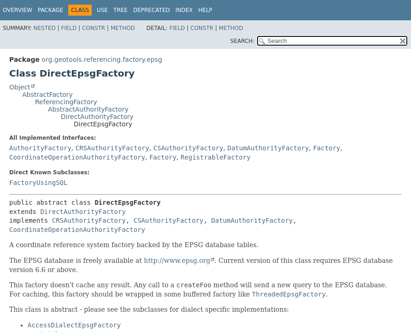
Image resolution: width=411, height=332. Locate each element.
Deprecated (151, 10)
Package (50, 10)
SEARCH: (242, 41)
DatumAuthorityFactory (268, 148)
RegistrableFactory (216, 157)
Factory (326, 148)
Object (19, 87)
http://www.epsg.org (177, 260)
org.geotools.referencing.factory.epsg (101, 59)
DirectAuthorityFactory (97, 116)
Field (68, 28)
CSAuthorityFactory (188, 148)
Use (102, 10)
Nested (44, 28)
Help (205, 10)
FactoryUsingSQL (38, 182)
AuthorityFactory (40, 148)
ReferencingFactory (66, 102)
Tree (120, 10)
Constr (93, 28)
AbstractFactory (47, 94)
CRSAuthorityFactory (112, 148)
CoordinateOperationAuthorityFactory (77, 157)
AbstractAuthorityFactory (88, 109)
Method (123, 28)
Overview (17, 10)
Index (184, 10)
